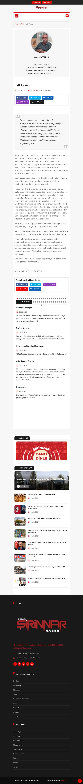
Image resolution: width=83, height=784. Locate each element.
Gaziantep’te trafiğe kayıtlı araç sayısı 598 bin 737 (46, 567)
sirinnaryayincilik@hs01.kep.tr (28, 658)
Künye (15, 763)
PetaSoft (64, 780)
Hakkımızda (17, 740)
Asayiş (16, 716)
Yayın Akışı (17, 749)
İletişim (16, 758)
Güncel (16, 708)
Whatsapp (36, 2)
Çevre (15, 767)
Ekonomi (16, 690)
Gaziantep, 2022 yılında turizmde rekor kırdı (44, 518)
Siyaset (16, 712)
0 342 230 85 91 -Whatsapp (27, 653)
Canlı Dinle (47, 2)
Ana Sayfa (19, 24)
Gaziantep (17, 685)
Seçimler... (21, 387)
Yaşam (15, 694)
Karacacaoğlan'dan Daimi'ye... (30, 346)
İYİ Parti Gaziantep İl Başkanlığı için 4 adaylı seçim (46, 578)
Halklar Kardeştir (24, 307)
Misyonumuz (18, 745)
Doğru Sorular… (23, 328)
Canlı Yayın (17, 736)
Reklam (16, 681)
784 (36, 90)
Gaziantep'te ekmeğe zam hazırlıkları (41, 495)
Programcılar (18, 754)
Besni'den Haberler (21, 699)
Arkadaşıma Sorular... (26, 361)
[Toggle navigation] (16, 15)
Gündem (16, 703)
